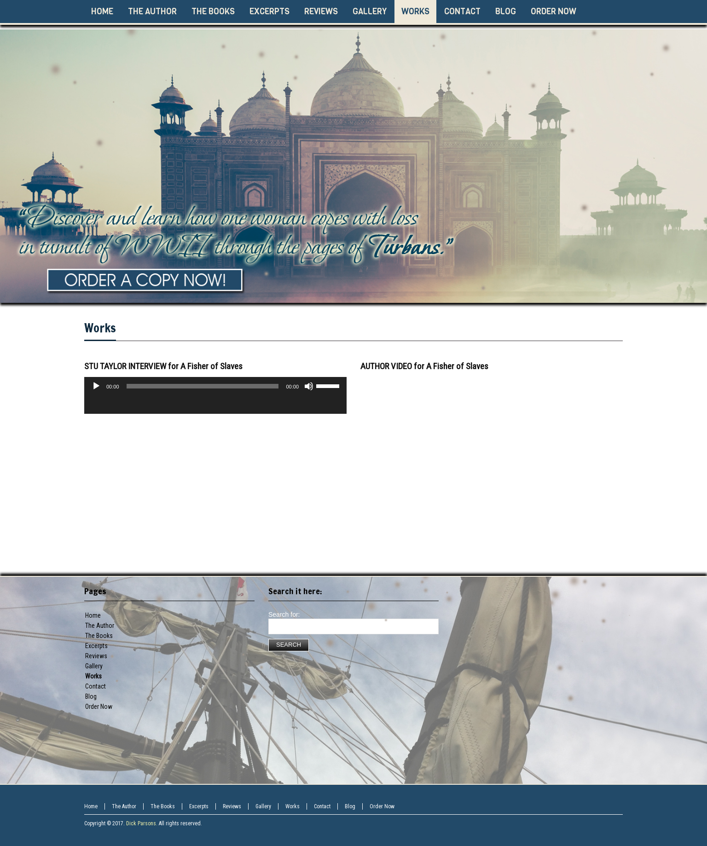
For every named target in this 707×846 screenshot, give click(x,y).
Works (100, 327)
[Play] (96, 386)
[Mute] (308, 386)
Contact (95, 686)
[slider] (203, 386)
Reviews (96, 656)
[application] (215, 404)
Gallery (94, 666)
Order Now (98, 706)
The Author (99, 625)
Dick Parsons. (141, 823)
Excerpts (96, 645)
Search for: (284, 614)
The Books (99, 635)
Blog (350, 806)
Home (93, 615)
